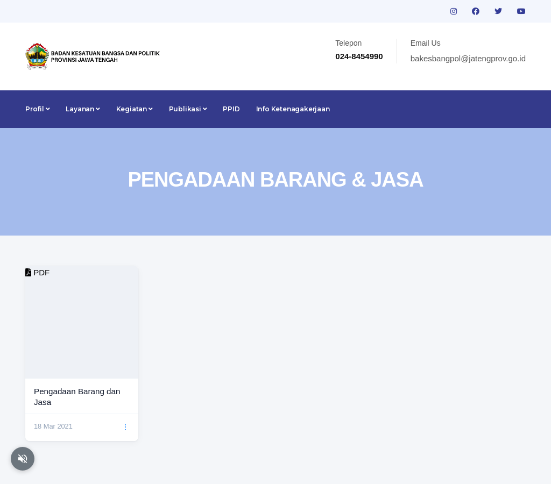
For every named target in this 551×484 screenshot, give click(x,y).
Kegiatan (134, 109)
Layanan (83, 109)
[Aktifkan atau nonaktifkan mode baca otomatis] (22, 459)
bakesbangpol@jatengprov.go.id (468, 58)
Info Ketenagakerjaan (293, 109)
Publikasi (188, 109)
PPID (231, 109)
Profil (37, 109)
